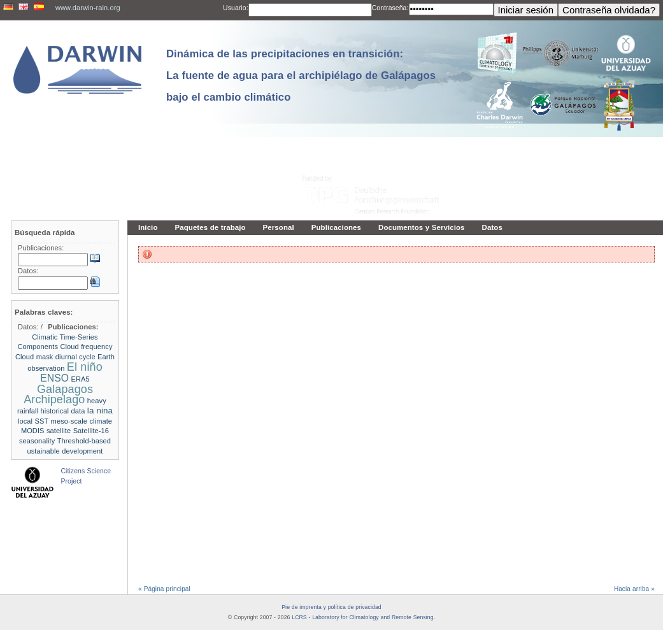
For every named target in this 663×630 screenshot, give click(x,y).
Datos (492, 227)
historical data (63, 411)
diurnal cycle (75, 357)
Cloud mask (34, 357)
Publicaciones (336, 227)
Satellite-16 (91, 430)
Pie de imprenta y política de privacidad (331, 607)
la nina (100, 410)
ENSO (54, 378)
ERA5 (80, 379)
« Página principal (164, 588)
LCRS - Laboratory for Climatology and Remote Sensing (362, 617)
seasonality (37, 441)
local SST (33, 421)
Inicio (148, 227)
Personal (278, 227)
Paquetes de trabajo (210, 227)
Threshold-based (84, 441)
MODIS (33, 430)
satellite (58, 430)
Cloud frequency (86, 346)
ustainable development (65, 451)
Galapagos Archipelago (58, 394)
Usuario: (235, 7)
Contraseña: (390, 7)
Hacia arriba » (634, 588)
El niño (85, 367)
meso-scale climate (82, 421)
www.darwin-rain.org (87, 7)
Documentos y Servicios (421, 227)
